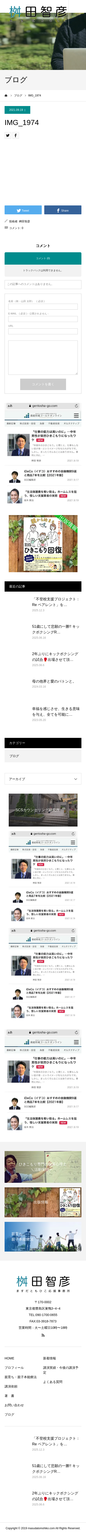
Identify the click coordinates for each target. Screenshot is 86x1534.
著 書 (9, 1396)
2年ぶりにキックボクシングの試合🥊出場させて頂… (55, 657)
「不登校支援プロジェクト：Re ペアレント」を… (56, 602)
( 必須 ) (26, 301)
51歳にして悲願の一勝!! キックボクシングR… (56, 629)
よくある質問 (52, 1382)
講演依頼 (11, 1386)
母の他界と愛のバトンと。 (54, 681)
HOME (9, 1358)
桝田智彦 (24, 221)
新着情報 (49, 1358)
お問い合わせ (14, 1405)
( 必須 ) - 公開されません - (28, 313)
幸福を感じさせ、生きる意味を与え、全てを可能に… (56, 712)
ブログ (14, 756)
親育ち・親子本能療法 (21, 1377)
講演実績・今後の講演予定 (60, 1370)
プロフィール (14, 1367)
